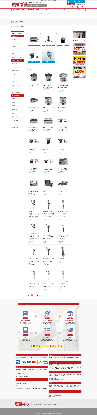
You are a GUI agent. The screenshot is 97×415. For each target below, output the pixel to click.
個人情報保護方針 (52, 378)
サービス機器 (14, 124)
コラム (25, 410)
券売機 (13, 102)
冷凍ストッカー (15, 88)
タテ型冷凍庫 (14, 67)
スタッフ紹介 (52, 410)
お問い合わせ (52, 4)
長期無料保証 (47, 6)
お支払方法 (57, 4)
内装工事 (46, 0)
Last (43, 295)
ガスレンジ (14, 42)
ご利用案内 (47, 4)
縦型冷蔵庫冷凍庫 (18, 11)
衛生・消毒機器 (15, 116)
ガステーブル (14, 46)
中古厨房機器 (50, 0)
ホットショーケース (16, 92)
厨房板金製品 (14, 109)
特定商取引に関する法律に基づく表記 (56, 379)
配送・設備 (40, 6)
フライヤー (14, 50)
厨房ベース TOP (38, 4)
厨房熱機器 (14, 39)
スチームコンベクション (17, 57)
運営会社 (57, 410)
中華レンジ (14, 53)
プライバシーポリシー (43, 410)
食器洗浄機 (14, 98)
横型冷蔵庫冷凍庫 (33, 11)
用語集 (30, 410)
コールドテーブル (15, 74)
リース (54, 6)
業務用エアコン (15, 127)
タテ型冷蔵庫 (14, 63)
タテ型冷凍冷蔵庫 (15, 70)
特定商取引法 (35, 410)
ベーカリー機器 (15, 120)
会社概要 (43, 4)
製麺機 (13, 105)
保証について (18, 386)
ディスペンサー (15, 81)
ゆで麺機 (14, 113)
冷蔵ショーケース (15, 85)
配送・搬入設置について (20, 373)
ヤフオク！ (55, 0)
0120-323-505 (58, 395)
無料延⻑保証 (64, 410)
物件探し (42, 0)
